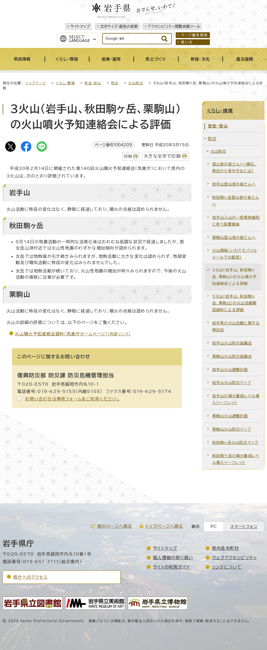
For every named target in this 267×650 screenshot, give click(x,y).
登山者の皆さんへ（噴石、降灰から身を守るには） (234, 167)
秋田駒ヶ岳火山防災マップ (235, 442)
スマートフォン (243, 526)
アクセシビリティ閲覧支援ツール (174, 26)
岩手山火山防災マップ (231, 383)
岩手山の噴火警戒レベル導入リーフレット (235, 399)
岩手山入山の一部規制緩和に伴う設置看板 (236, 220)
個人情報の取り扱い (173, 558)
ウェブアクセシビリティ (234, 558)
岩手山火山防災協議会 (232, 343)
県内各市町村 (225, 548)
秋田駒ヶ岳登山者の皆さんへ (235, 200)
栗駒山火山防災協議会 (232, 356)
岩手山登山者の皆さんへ (234, 184)
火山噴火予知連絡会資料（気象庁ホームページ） (73, 334)
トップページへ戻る (164, 526)
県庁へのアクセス (30, 577)
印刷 (128, 156)
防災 (114, 83)
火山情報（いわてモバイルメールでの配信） (234, 253)
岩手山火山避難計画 (230, 370)
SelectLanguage (79, 38)
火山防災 (135, 83)
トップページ (36, 83)
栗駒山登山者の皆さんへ (234, 237)
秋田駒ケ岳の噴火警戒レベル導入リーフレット (235, 459)
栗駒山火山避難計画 (230, 416)
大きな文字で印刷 (162, 156)
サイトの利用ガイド (171, 567)
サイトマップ (80, 26)
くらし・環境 (65, 83)
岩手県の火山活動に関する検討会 (236, 326)
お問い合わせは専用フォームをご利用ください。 (72, 399)
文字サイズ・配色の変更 (119, 26)
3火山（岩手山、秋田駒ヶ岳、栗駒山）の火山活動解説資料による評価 (234, 303)
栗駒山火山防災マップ (231, 429)
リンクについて (227, 567)
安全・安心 (92, 83)
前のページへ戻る (114, 526)
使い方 (187, 42)
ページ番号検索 (194, 35)
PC (213, 526)
